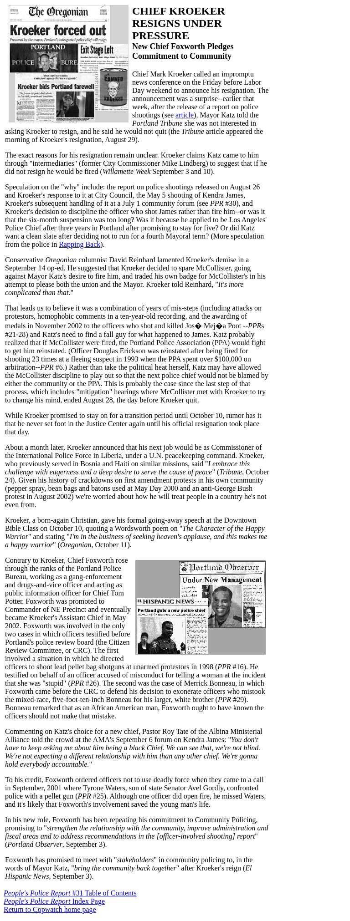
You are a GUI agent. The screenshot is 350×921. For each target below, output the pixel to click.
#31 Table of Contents (70, 893)
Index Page (54, 901)
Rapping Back (79, 244)
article (184, 115)
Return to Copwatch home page (50, 909)
